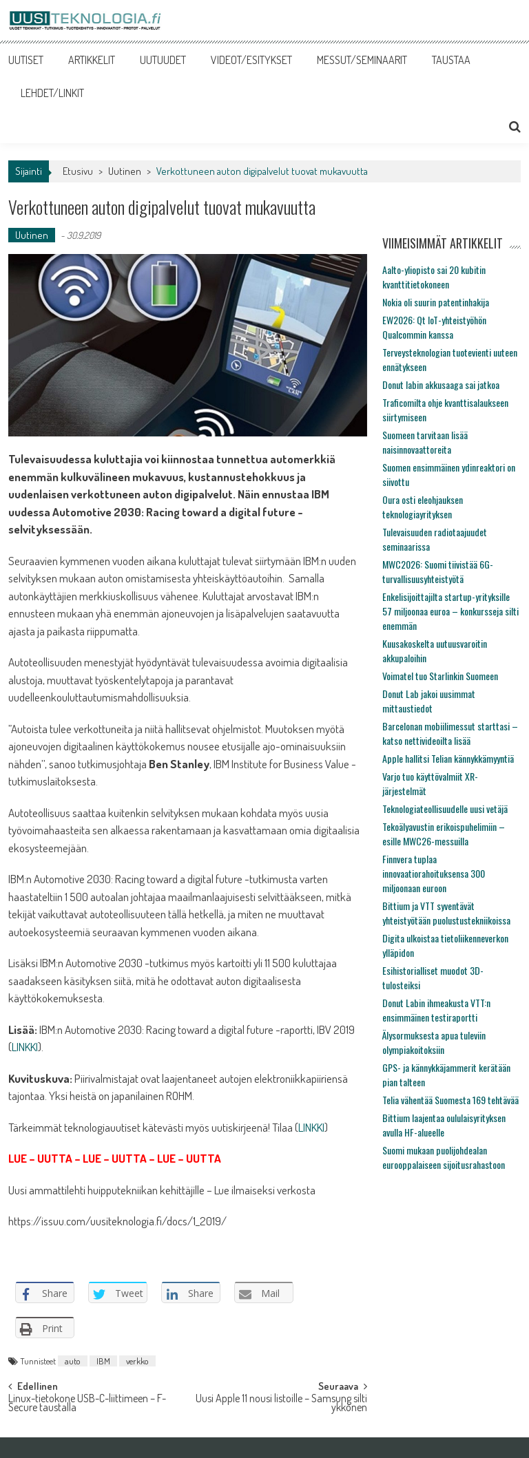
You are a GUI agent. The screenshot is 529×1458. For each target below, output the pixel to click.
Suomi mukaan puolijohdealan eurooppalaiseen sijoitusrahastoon (443, 1157)
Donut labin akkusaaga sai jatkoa (440, 384)
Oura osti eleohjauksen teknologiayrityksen (422, 506)
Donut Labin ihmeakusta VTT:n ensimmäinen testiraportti (436, 1009)
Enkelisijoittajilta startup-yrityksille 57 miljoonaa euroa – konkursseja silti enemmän (450, 611)
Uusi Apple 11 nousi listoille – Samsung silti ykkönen (281, 1404)
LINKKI (25, 1046)
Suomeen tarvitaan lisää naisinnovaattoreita (425, 441)
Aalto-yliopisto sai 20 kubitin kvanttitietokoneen (434, 276)
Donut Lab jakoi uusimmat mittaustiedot (428, 700)
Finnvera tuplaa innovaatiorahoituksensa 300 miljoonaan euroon (433, 873)
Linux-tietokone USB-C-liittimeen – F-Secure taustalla (87, 1404)
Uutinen (124, 171)
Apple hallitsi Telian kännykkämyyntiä (448, 758)
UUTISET (25, 60)
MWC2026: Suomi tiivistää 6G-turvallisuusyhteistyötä (437, 571)
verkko (137, 1360)
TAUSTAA (451, 60)
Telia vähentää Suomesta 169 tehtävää (450, 1099)
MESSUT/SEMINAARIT (362, 60)
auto (73, 1360)
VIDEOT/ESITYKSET (251, 60)
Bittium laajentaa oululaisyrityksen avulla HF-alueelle (444, 1124)
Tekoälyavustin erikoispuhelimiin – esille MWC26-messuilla (443, 833)
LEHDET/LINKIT (52, 93)
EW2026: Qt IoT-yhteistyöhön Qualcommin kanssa (434, 327)
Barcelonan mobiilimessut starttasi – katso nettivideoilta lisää (450, 733)
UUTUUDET (163, 60)
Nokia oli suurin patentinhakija (435, 302)
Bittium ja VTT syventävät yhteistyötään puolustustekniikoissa (446, 912)
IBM (103, 1360)
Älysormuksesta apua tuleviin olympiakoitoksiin (434, 1042)
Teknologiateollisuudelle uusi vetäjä (445, 808)
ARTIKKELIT (91, 60)
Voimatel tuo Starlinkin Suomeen (440, 675)
